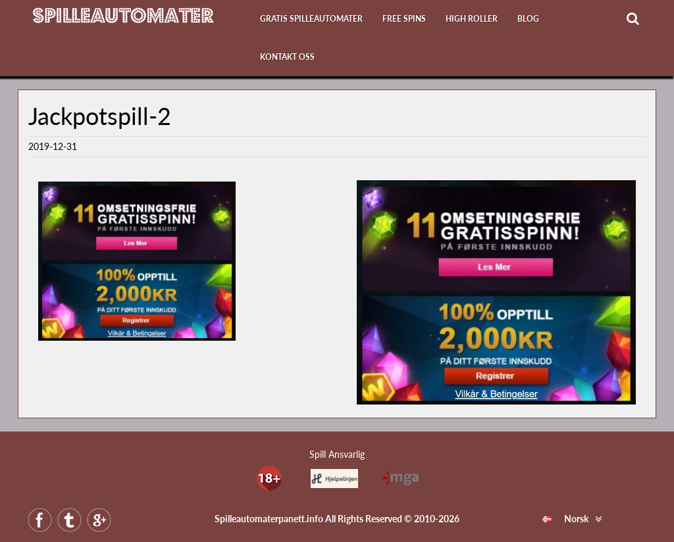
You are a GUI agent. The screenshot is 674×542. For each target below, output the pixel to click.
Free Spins (404, 19)
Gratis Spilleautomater (311, 19)
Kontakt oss (287, 57)
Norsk (565, 518)
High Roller (472, 19)
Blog (528, 19)
